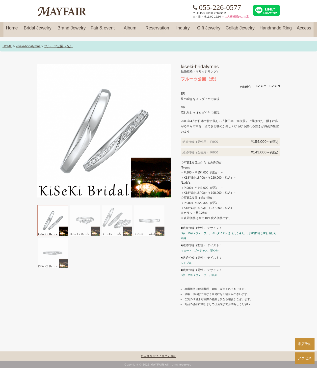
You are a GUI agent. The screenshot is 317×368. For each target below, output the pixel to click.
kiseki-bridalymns (28, 46)
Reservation (157, 30)
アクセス (305, 358)
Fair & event (103, 30)
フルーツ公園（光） (58, 46)
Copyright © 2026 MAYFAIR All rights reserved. (159, 364)
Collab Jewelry (240, 30)
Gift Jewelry (209, 30)
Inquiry (183, 30)
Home (12, 30)
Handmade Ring (276, 30)
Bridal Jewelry (38, 30)
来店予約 (305, 344)
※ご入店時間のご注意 (235, 16)
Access (304, 30)
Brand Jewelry (71, 30)
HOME (7, 46)
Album (130, 30)
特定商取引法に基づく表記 (158, 356)
